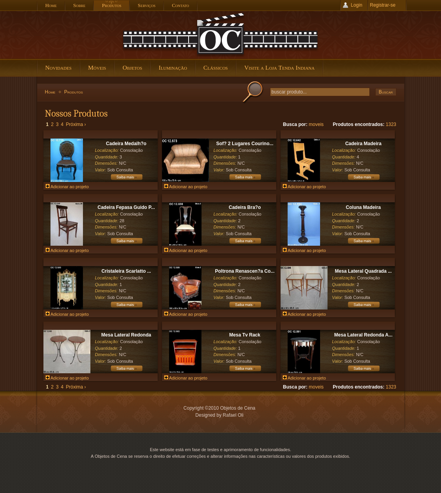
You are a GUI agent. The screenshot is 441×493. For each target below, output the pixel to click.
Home (50, 92)
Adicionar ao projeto (67, 186)
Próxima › (76, 124)
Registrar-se (382, 5)
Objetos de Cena (221, 35)
